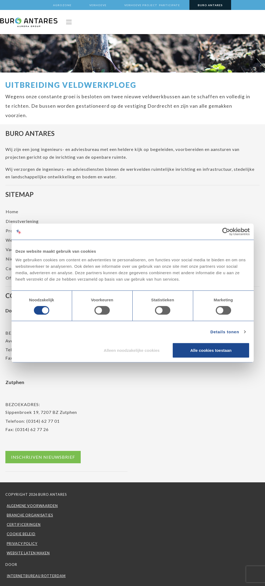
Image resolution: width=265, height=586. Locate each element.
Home (12, 211)
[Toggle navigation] (69, 22)
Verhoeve (98, 5)
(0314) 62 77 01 (43, 421)
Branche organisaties (30, 515)
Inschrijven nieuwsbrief (43, 457)
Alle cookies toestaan (210, 350)
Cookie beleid (21, 534)
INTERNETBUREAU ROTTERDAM (36, 576)
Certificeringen (24, 524)
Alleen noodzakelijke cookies (132, 350)
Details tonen (224, 332)
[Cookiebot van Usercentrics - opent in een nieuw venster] (226, 232)
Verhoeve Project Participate (152, 5)
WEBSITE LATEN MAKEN (28, 553)
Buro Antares (210, 5)
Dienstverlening (22, 221)
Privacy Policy (22, 543)
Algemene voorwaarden (32, 506)
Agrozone (62, 5)
